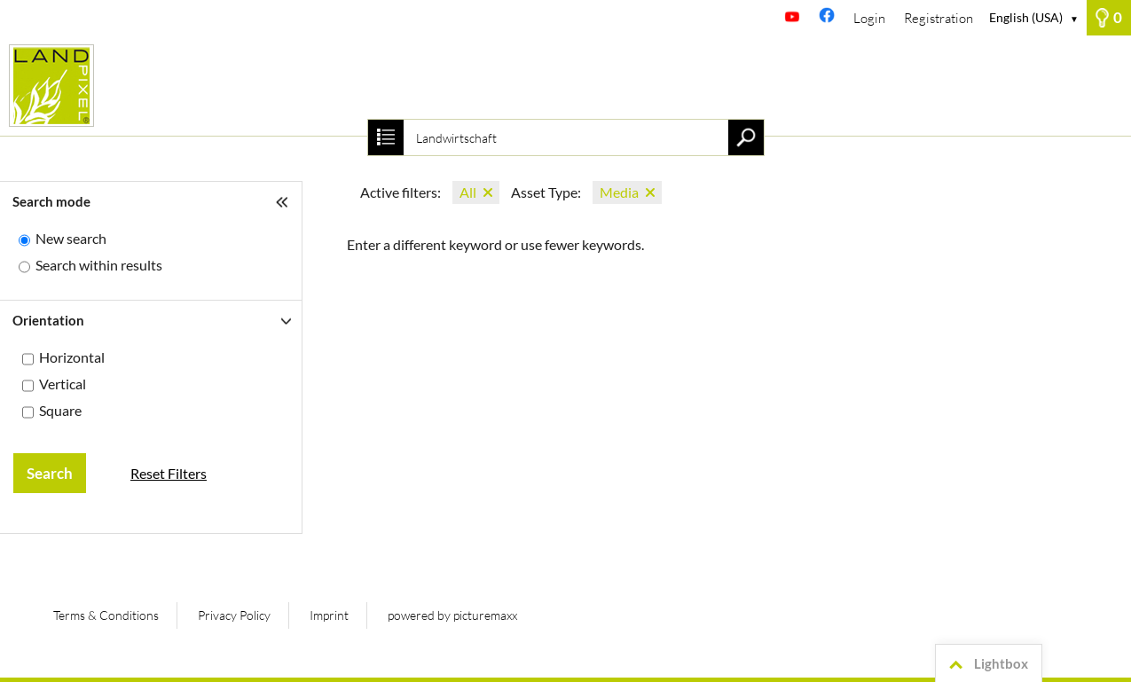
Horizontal (72, 357)
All (467, 192)
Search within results (98, 264)
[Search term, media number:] (565, 137)
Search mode (51, 201)
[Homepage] (565, 85)
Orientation (48, 320)
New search (70, 238)
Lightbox (985, 664)
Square (60, 410)
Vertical (62, 383)
